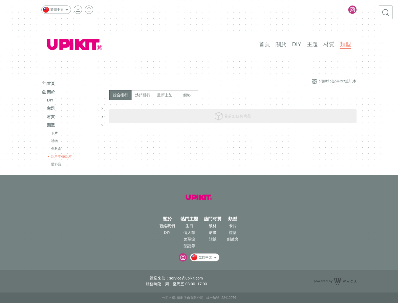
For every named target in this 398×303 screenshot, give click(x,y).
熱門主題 (189, 219)
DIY (167, 232)
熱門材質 (212, 219)
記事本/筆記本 (61, 156)
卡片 (54, 133)
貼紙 (212, 239)
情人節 (189, 232)
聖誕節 (189, 246)
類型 (232, 219)
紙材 (212, 226)
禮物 (54, 141)
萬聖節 (189, 239)
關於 (167, 219)
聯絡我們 (167, 226)
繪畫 (212, 232)
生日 (189, 226)
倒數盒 (56, 149)
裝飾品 (56, 164)
